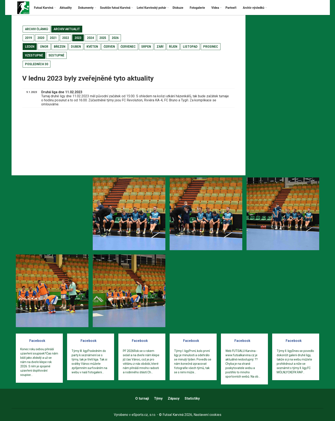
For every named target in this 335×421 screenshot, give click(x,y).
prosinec (210, 46)
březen (59, 46)
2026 (115, 38)
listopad (190, 46)
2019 (28, 38)
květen (92, 46)
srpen (146, 46)
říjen (173, 46)
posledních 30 (36, 64)
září (160, 46)
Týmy (158, 398)
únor (44, 46)
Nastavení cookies (207, 415)
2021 (53, 38)
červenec (128, 46)
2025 (102, 38)
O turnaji (142, 398)
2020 (40, 38)
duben (76, 46)
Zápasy (173, 398)
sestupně (56, 55)
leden (29, 46)
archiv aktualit (67, 29)
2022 (65, 38)
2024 (90, 38)
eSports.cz (140, 415)
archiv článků (36, 29)
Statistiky (192, 398)
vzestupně (34, 55)
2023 (78, 38)
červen (109, 46)
